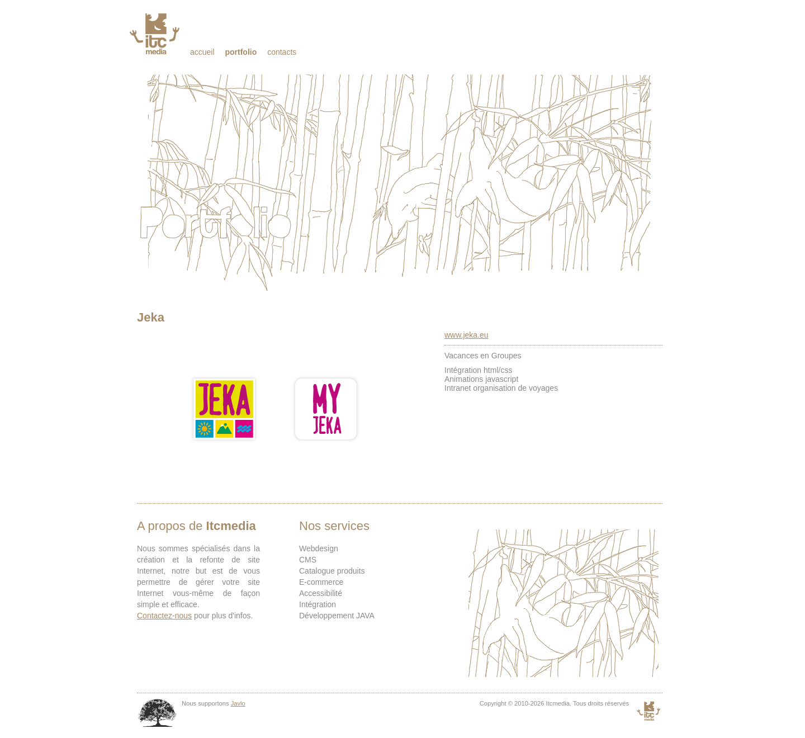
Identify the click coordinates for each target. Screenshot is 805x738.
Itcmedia (156, 33)
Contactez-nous (164, 615)
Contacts (281, 52)
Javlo (238, 703)
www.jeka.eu (466, 334)
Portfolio (241, 52)
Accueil (202, 52)
